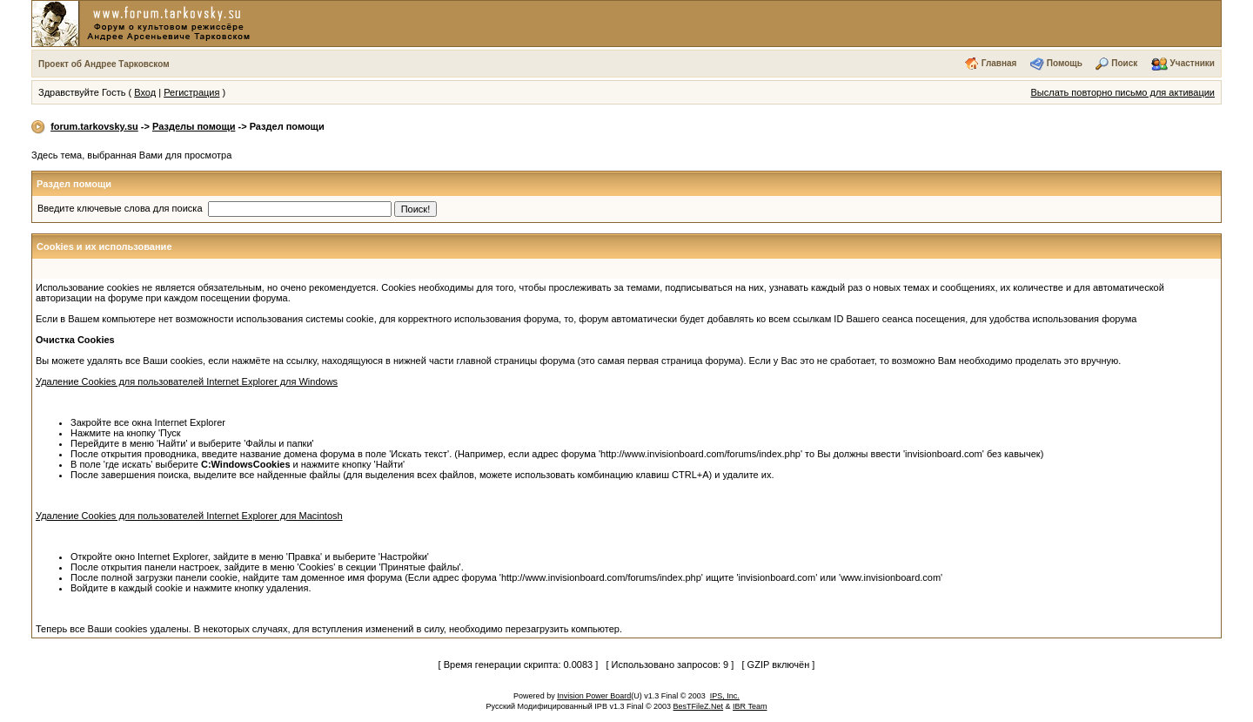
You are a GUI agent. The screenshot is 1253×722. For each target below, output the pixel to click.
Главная (999, 63)
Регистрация (191, 92)
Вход (145, 92)
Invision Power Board (594, 696)
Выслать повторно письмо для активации (1122, 92)
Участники (1192, 63)
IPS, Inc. (725, 696)
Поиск (1124, 63)
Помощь (1064, 63)
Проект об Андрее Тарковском (104, 64)
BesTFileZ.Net (698, 706)
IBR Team (750, 706)
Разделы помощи (193, 126)
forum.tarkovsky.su (94, 126)
